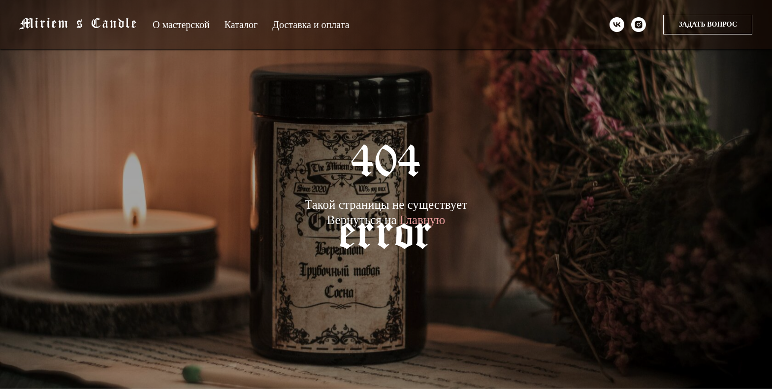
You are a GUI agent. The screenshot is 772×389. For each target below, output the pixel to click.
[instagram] (638, 24)
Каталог (241, 24)
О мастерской (181, 24)
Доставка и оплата (310, 24)
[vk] (617, 24)
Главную (423, 220)
